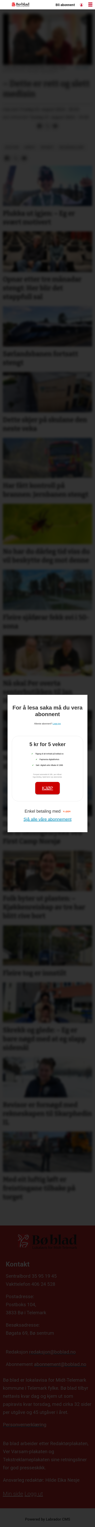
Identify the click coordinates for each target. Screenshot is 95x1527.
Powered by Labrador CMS (47, 1519)
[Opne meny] (90, 5)
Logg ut (33, 1494)
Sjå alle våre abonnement (47, 819)
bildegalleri (72, 147)
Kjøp (47, 788)
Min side (13, 1494)
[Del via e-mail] (55, 126)
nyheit (47, 147)
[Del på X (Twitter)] (47, 126)
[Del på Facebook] (39, 126)
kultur (11, 147)
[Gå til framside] (20, 4)
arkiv (29, 147)
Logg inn (82, 4)
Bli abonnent (65, 5)
